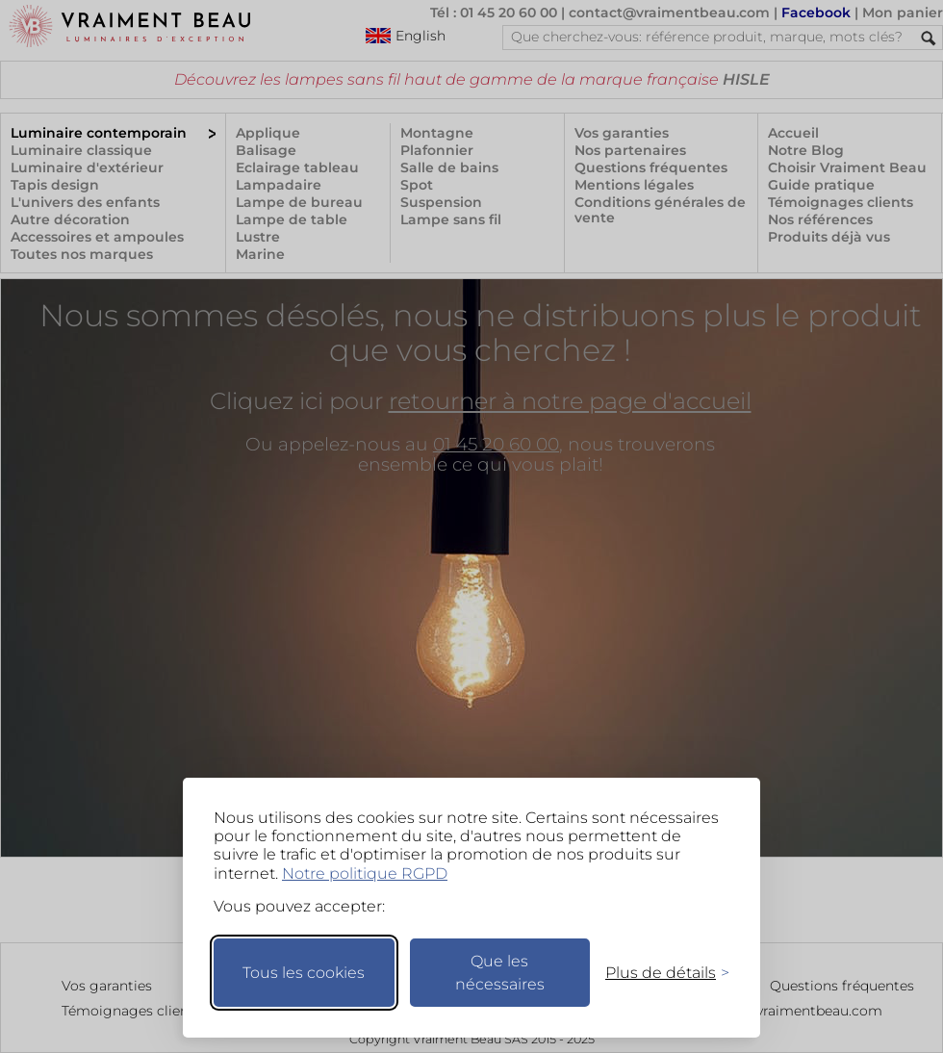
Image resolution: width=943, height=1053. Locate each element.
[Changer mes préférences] (658, 972)
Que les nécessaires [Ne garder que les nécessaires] (500, 972)
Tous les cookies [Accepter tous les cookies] (303, 972)
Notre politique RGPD (364, 873)
